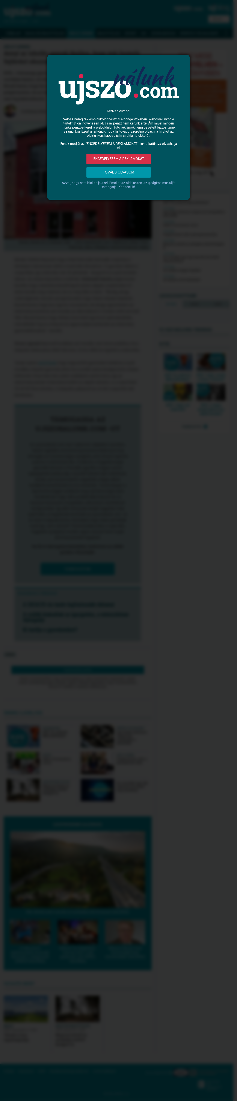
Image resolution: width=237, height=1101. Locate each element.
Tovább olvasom (118, 172)
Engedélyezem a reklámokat (118, 159)
